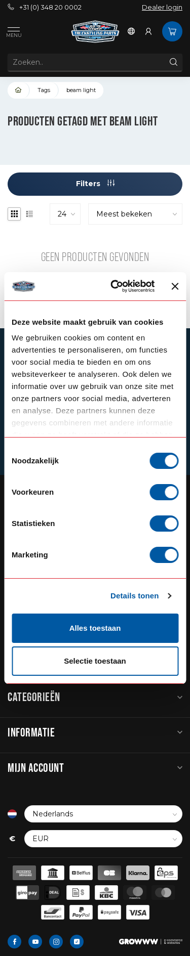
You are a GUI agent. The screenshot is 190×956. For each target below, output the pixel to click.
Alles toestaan (95, 628)
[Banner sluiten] (174, 286)
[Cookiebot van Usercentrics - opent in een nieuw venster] (115, 286)
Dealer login (162, 7)
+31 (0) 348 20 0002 (45, 7)
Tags (43, 90)
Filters (95, 183)
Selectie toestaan (95, 661)
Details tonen (134, 595)
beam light (81, 90)
